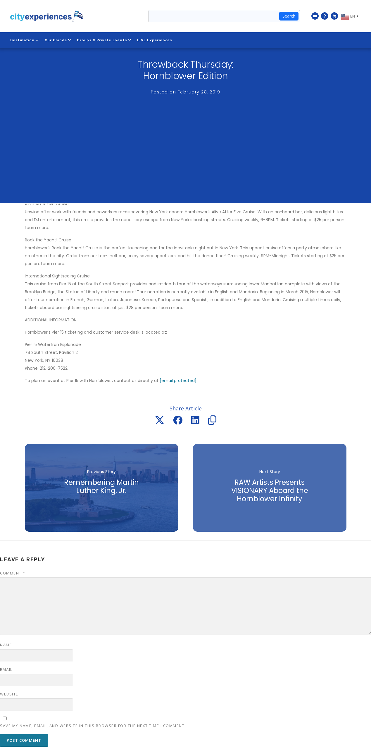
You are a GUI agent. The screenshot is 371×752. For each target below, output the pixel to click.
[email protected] (178, 380)
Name (6, 644)
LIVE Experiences (154, 40)
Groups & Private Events (104, 40)
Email (6, 669)
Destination (24, 40)
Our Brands (58, 40)
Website (9, 694)
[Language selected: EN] (351, 16)
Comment (12, 573)
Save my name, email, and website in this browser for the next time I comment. (93, 725)
